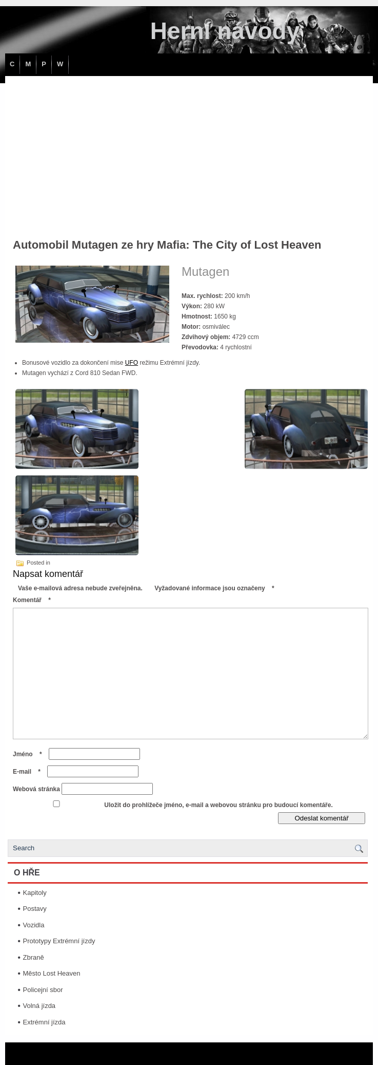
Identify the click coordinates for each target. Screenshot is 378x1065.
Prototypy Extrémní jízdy (59, 941)
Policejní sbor (43, 990)
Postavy (35, 908)
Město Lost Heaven (52, 973)
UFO (131, 362)
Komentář (34, 600)
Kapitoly (35, 892)
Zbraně (33, 957)
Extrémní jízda (44, 1022)
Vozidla (34, 925)
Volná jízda (39, 1006)
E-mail (29, 771)
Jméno (30, 754)
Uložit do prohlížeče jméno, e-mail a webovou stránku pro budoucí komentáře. (218, 805)
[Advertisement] (189, 153)
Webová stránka (36, 789)
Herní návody (225, 30)
